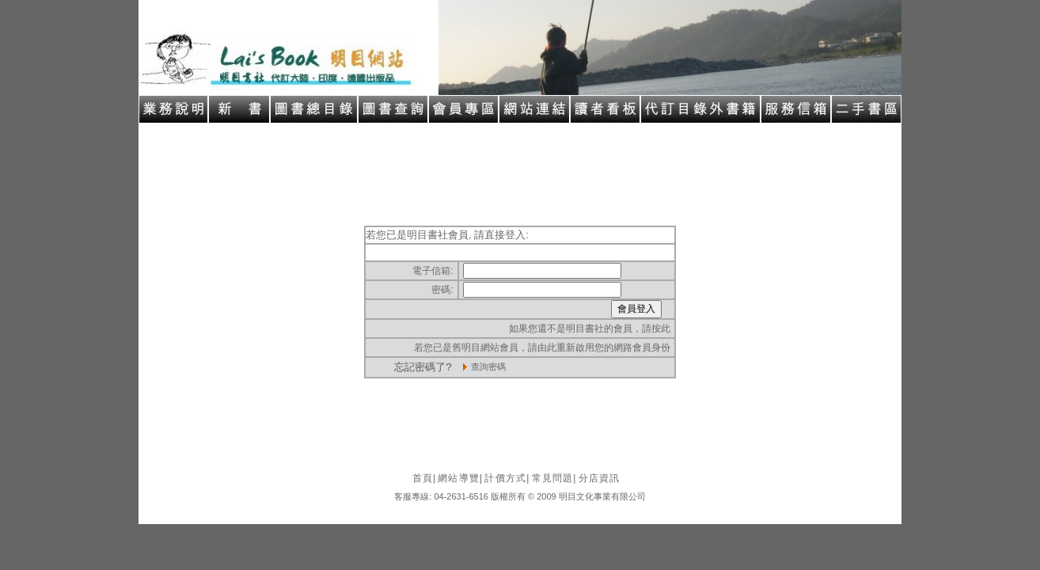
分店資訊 (600, 478)
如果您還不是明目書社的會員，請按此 (589, 328)
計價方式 (506, 478)
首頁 (424, 478)
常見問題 (554, 478)
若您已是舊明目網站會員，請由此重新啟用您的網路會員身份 (542, 347)
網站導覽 (460, 478)
